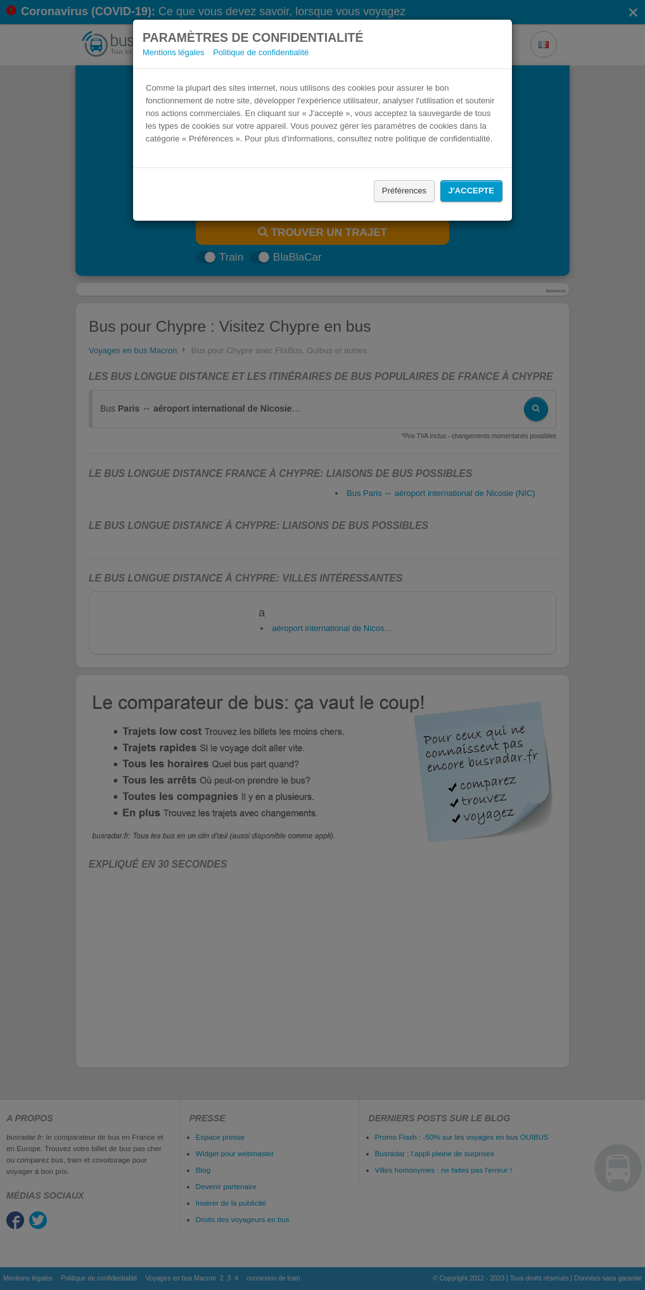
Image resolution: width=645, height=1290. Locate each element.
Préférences (404, 190)
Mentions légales (174, 52)
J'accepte (471, 190)
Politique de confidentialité (261, 52)
